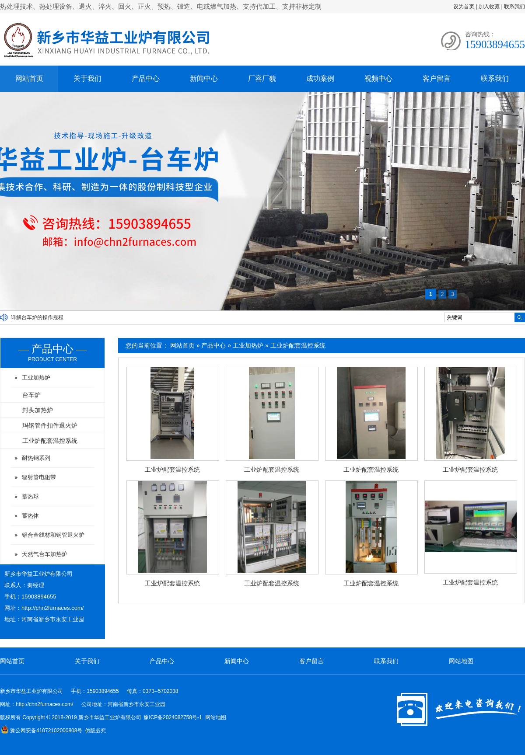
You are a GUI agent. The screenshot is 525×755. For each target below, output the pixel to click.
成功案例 (320, 78)
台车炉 (31, 394)
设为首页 (463, 6)
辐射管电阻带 (39, 477)
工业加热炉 (248, 345)
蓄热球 (30, 496)
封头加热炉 (37, 410)
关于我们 (88, 78)
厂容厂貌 (262, 78)
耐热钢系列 (36, 458)
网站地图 (461, 661)
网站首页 (29, 78)
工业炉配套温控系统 (298, 345)
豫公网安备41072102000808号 (41, 730)
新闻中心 (204, 78)
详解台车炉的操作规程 (37, 317)
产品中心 (146, 78)
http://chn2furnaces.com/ (52, 608)
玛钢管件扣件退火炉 (49, 425)
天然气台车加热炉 (44, 554)
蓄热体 (30, 515)
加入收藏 (489, 6)
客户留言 (437, 78)
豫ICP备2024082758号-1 (173, 717)
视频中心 (378, 78)
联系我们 (514, 6)
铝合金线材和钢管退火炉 (53, 535)
